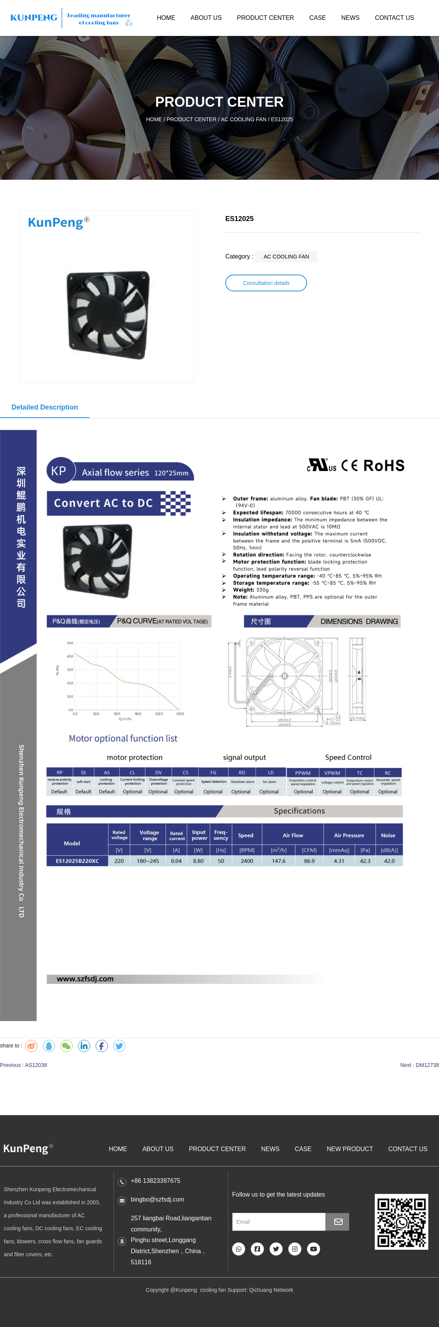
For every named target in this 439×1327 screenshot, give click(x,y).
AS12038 (36, 1065)
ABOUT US (206, 18)
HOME (166, 18)
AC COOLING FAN (244, 119)
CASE (317, 18)
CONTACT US (394, 18)
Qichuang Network (271, 1290)
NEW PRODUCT (350, 1149)
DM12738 (427, 1065)
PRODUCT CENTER (265, 18)
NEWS (350, 18)
